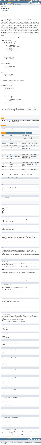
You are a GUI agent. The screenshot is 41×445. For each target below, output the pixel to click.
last (11, 166)
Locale (5, 143)
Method (11, 4)
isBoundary (11, 164)
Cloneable (2, 12)
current (11, 136)
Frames (10, 3)
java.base (4, 6)
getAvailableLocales (13, 143)
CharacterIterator (7, 158)
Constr (8, 4)
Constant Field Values (5, 190)
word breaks (36, 162)
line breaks (36, 152)
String (14, 174)
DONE (7, 120)
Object (3, 135)
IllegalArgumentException (5, 280)
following (11, 141)
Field (6, 4)
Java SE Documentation (14, 442)
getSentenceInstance (13, 154)
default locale (28, 146)
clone (11, 135)
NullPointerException (5, 365)
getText (11, 158)
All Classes (17, 3)
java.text (5, 7)
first (11, 139)
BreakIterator (13, 128)
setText (11, 174)
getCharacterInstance (13, 145)
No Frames (12, 3)
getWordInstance (12, 162)
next (11, 169)
